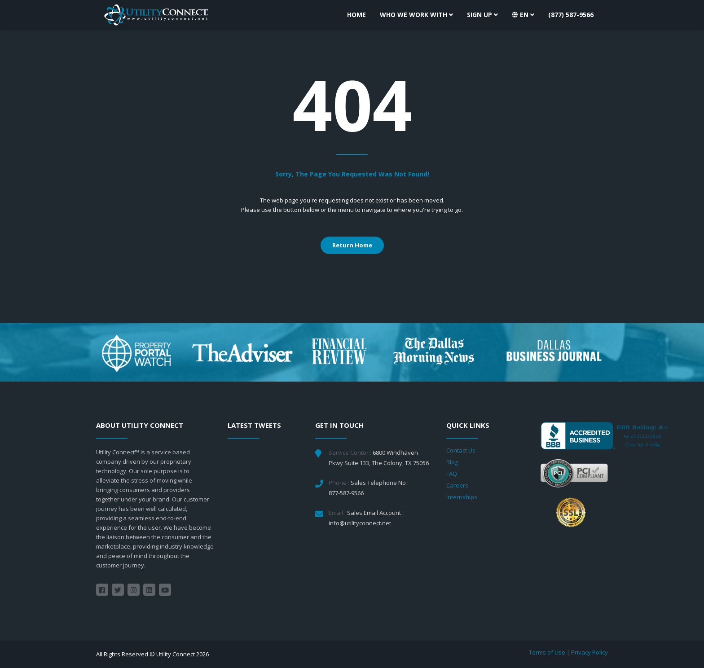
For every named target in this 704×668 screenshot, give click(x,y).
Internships (461, 497)
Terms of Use (547, 652)
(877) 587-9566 (571, 14)
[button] (523, 14)
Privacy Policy (589, 652)
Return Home (352, 245)
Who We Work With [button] (416, 14)
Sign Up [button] (482, 14)
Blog (452, 462)
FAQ (451, 474)
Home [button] (356, 14)
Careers (457, 485)
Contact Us (460, 450)
